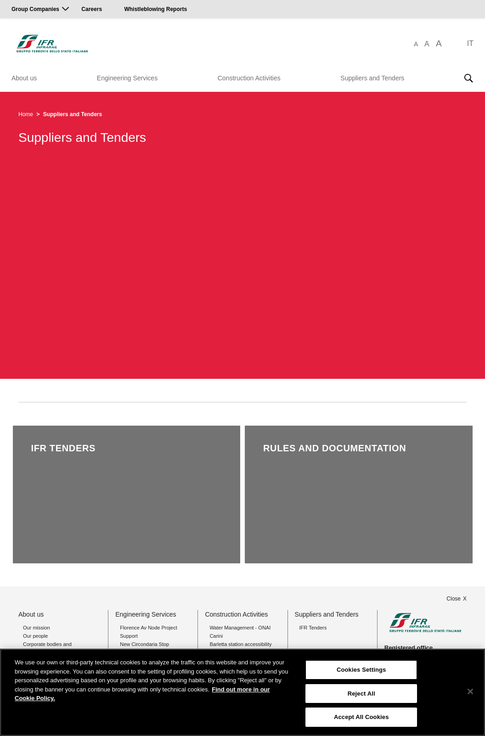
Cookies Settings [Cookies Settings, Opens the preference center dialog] (361, 669)
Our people (35, 636)
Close (453, 599)
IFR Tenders (313, 627)
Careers (91, 9)
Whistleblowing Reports (155, 9)
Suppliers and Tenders (372, 78)
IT (470, 43)
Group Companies (35, 9)
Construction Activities (249, 78)
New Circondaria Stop (144, 644)
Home (25, 114)
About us (24, 78)
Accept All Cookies (361, 717)
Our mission (36, 627)
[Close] (470, 691)
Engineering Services (127, 78)
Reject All (361, 693)
